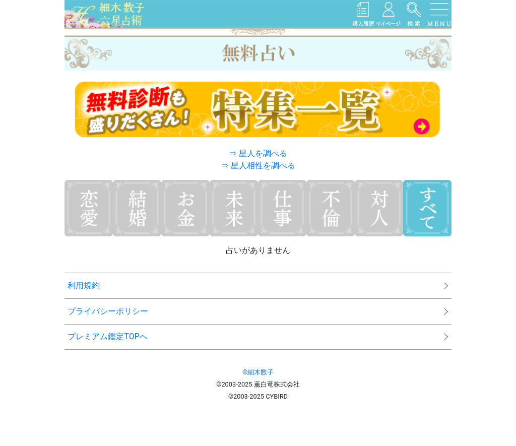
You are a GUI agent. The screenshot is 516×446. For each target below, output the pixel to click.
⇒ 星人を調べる (258, 153)
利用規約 (84, 285)
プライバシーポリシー (108, 311)
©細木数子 (258, 372)
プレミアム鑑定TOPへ (107, 336)
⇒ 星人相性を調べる (258, 165)
